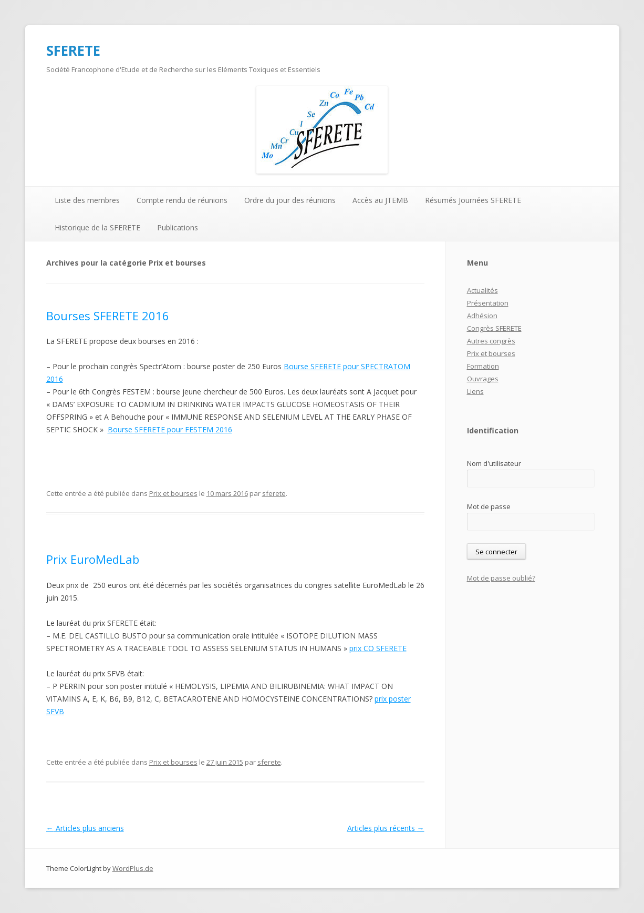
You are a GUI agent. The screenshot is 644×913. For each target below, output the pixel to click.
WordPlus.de (132, 868)
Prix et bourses (173, 493)
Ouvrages (482, 378)
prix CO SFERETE (378, 648)
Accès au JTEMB (380, 200)
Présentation (487, 303)
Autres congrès (491, 341)
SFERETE (73, 50)
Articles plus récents (385, 828)
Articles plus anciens (85, 828)
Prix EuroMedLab (92, 559)
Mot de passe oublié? (501, 578)
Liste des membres (87, 200)
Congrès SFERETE (494, 328)
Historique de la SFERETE (97, 227)
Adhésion (482, 315)
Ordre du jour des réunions (290, 200)
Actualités (482, 290)
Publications (177, 227)
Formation (483, 366)
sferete (274, 493)
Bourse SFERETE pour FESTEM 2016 (170, 429)
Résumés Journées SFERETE (473, 200)
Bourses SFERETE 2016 (107, 315)
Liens (475, 391)
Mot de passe (489, 506)
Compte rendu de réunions (182, 200)
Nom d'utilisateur (494, 463)
